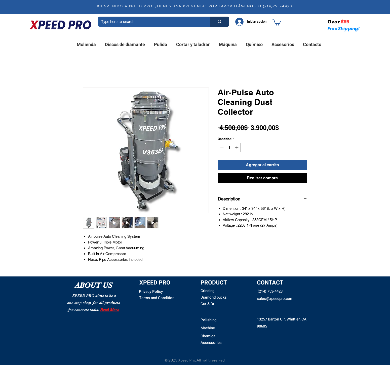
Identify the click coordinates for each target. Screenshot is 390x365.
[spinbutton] (229, 147)
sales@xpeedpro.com (275, 298)
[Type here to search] (150, 22)
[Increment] (237, 147)
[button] (276, 21)
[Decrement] (221, 147)
